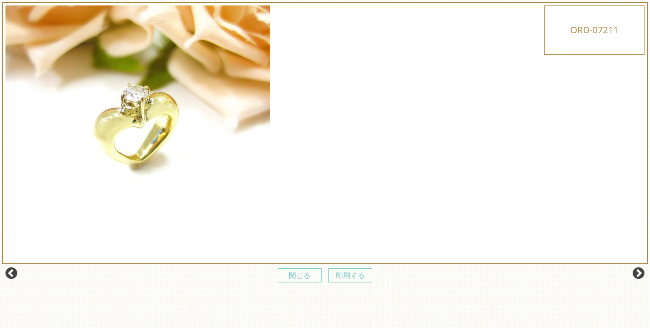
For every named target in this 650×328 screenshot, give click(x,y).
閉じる (300, 275)
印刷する (350, 275)
